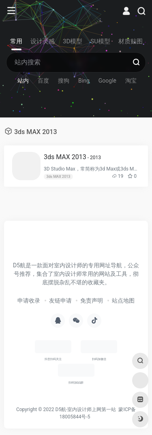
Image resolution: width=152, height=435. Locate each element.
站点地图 (123, 300)
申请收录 (28, 300)
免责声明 (91, 300)
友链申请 (60, 300)
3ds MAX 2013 (72, 157)
